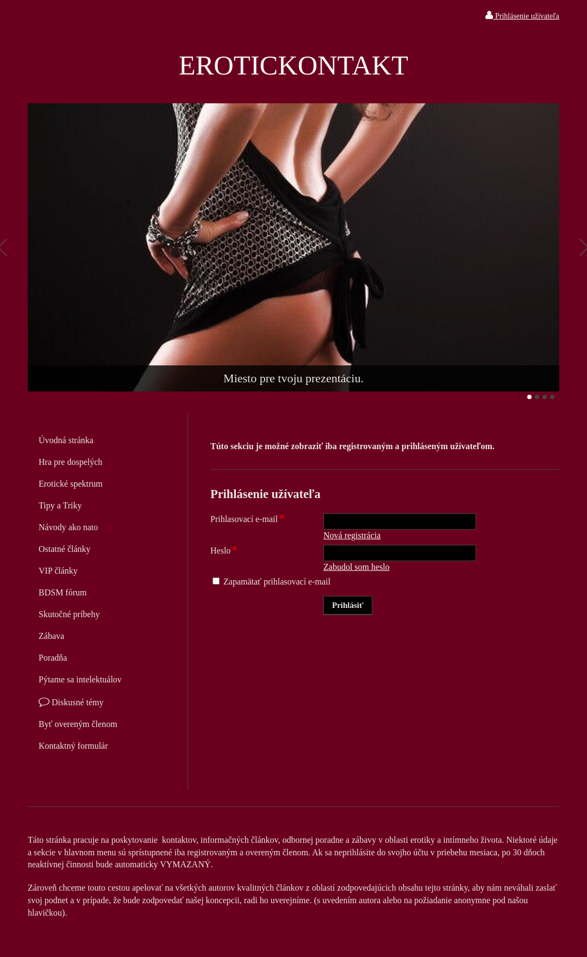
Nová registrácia (351, 535)
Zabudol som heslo (356, 566)
